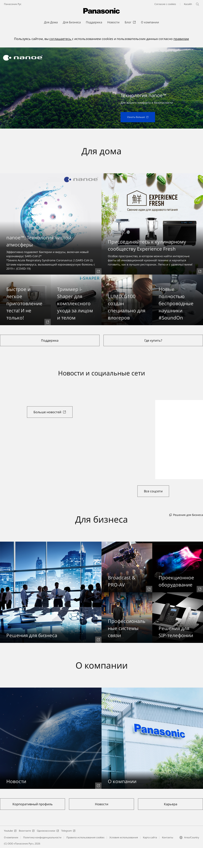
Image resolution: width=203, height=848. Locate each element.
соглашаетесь (60, 39)
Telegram (68, 830)
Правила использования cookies (85, 837)
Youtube (10, 830)
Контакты (167, 837)
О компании (11, 837)
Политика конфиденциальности (42, 837)
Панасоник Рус (12, 4)
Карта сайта (150, 837)
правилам (181, 39)
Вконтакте (26, 830)
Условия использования (123, 837)
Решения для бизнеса (186, 515)
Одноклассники (48, 830)
